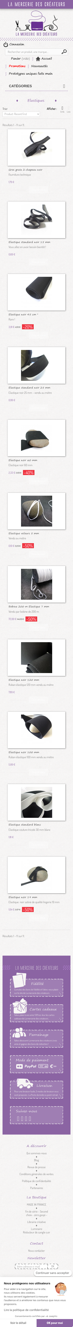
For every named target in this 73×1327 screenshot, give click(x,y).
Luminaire (36, 1229)
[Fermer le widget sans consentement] (53, 1273)
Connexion (16, 44)
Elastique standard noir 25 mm (29, 387)
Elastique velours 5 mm (24, 533)
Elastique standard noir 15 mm (29, 242)
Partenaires (36, 1188)
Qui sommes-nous (36, 1153)
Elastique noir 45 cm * (23, 314)
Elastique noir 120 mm (24, 680)
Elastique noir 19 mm (23, 897)
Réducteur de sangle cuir (36, 1232)
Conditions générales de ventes (36, 1174)
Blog (36, 1160)
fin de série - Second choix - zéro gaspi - (36, 1213)
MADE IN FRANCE (36, 1204)
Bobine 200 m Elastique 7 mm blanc (29, 606)
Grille (62, 109)
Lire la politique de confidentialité (26, 1310)
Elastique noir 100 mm (24, 752)
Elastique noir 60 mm (23, 460)
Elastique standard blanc (25, 824)
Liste (68, 109)
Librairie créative (36, 1222)
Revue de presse (36, 1167)
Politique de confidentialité (36, 1181)
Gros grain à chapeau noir (25, 169)
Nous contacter (36, 1250)
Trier (5, 109)
